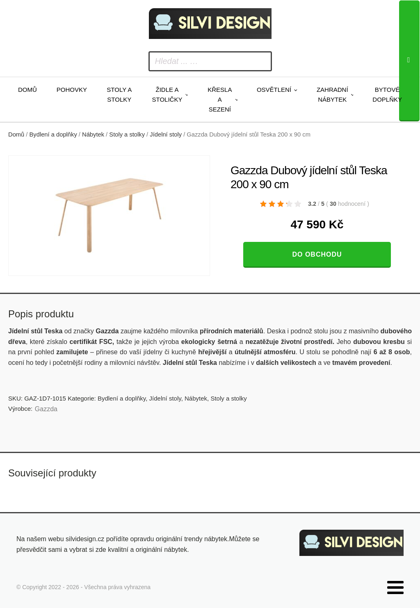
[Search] (409, 60)
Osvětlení (274, 89)
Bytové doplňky (387, 94)
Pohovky (72, 89)
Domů (27, 89)
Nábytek (93, 134)
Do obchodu (317, 254)
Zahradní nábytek (332, 94)
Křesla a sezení (220, 99)
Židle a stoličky (167, 94)
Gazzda (46, 408)
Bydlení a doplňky (53, 134)
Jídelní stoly (166, 134)
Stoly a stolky (119, 94)
